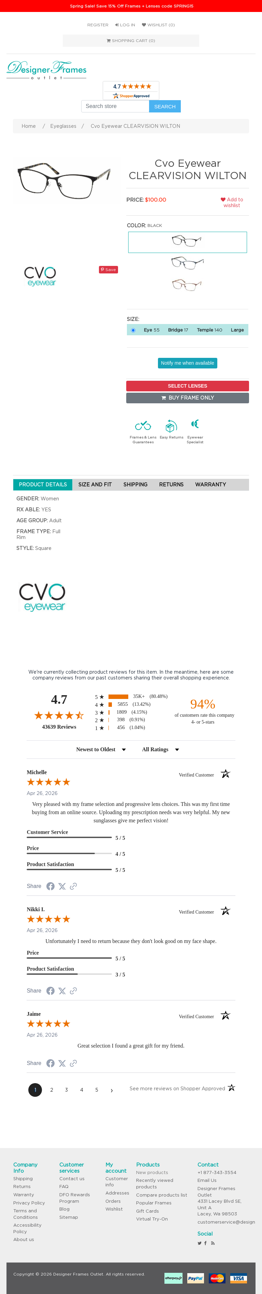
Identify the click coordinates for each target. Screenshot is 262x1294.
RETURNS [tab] (171, 484)
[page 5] (96, 1089)
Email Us (207, 1180)
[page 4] (81, 1089)
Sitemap (68, 1217)
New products (152, 1172)
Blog (64, 1209)
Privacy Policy (29, 1202)
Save (108, 269)
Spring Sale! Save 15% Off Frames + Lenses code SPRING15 (131, 6)
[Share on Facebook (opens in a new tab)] (50, 887)
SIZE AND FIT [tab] (95, 484)
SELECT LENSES (187, 386)
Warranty (23, 1194)
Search (165, 106)
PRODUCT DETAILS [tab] (43, 484)
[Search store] (115, 106)
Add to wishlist (232, 202)
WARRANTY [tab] (210, 484)
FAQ (64, 1186)
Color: (136, 225)
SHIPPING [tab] (135, 484)
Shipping (23, 1178)
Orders (113, 1201)
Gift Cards (147, 1211)
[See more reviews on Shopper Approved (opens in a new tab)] (73, 887)
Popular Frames (154, 1202)
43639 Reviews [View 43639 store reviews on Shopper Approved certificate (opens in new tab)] (66, 727)
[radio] (131, 697)
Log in (125, 25)
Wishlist (114, 1209)
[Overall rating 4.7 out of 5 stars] (59, 715)
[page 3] (66, 1089)
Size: (133, 319)
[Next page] (111, 1089)
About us (23, 1239)
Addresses (117, 1193)
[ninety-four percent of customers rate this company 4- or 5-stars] (203, 711)
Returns (22, 1186)
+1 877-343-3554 (217, 1172)
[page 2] (51, 1089)
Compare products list (161, 1195)
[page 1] (35, 1090)
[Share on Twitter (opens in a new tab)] (62, 886)
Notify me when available (187, 363)
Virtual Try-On (152, 1219)
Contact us (72, 1178)
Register (97, 25)
